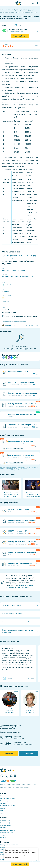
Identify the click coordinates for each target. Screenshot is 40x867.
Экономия (3, 803)
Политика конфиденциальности (10, 823)
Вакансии (3, 837)
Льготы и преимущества (7, 805)
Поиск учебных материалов (9, 845)
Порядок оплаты (5, 825)
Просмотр (35, 258)
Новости (3, 796)
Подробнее (28, 753)
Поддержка (4, 835)
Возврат (2, 827)
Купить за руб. (20, 36)
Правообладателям (6, 832)
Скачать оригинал (12, 258)
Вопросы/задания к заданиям (13, 271)
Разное (2, 808)
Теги (1, 813)
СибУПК (6, 285)
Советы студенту (5, 801)
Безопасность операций (8, 830)
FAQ (1, 810)
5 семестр (6, 291)
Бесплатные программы (7, 798)
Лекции (2, 847)
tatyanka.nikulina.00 (9, 325)
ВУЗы (2, 857)
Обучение (9, 753)
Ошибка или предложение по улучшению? (14, 321)
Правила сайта (5, 820)
